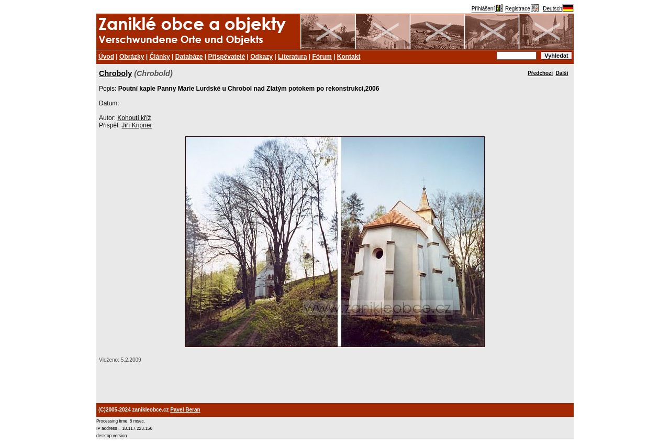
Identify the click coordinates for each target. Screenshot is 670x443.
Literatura (292, 56)
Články (159, 56)
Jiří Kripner (136, 125)
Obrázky (131, 56)
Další (562, 73)
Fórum (321, 56)
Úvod (106, 56)
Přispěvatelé (226, 56)
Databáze (189, 56)
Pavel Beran (185, 410)
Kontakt (349, 56)
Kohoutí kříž (134, 118)
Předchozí (540, 73)
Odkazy (261, 56)
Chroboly (115, 73)
